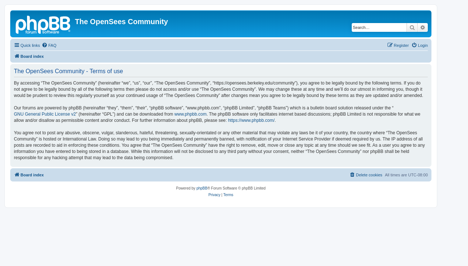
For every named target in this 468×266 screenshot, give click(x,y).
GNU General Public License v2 (45, 114)
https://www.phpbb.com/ (251, 120)
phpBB (201, 188)
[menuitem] (49, 45)
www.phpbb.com (190, 114)
